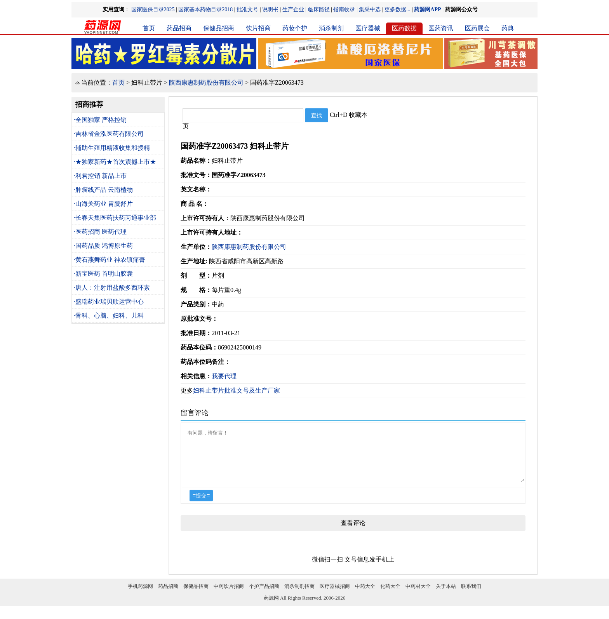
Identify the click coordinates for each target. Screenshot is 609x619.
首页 (149, 28)
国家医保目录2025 (153, 9)
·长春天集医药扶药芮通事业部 (115, 217)
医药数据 (404, 28)
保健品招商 (218, 28)
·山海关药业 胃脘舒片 (103, 203)
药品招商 (179, 28)
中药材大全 (418, 595)
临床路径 (319, 9)
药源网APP (427, 9)
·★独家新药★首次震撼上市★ (115, 161)
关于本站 (446, 595)
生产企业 (293, 9)
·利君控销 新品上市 (100, 175)
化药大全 (390, 595)
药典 (507, 28)
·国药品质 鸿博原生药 (103, 245)
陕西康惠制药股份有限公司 (206, 82)
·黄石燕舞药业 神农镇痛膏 (109, 259)
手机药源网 (140, 595)
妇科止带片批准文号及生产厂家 (236, 390)
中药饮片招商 (229, 595)
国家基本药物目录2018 (205, 9)
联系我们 (471, 595)
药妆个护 (294, 28)
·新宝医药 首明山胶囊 (103, 273)
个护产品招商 (264, 595)
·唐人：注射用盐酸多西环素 (112, 287)
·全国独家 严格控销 (100, 119)
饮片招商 (258, 28)
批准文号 (247, 9)
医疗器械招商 (335, 595)
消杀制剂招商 (299, 595)
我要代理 (224, 376)
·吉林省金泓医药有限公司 (109, 133)
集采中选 (370, 9)
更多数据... (398, 9)
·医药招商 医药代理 (100, 231)
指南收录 (344, 9)
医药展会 (477, 28)
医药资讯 (440, 28)
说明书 (270, 9)
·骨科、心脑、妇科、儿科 (109, 315)
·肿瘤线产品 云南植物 (103, 189)
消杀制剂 (331, 28)
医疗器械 (367, 28)
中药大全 (365, 595)
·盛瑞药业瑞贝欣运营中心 (109, 301)
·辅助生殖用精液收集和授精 (112, 147)
